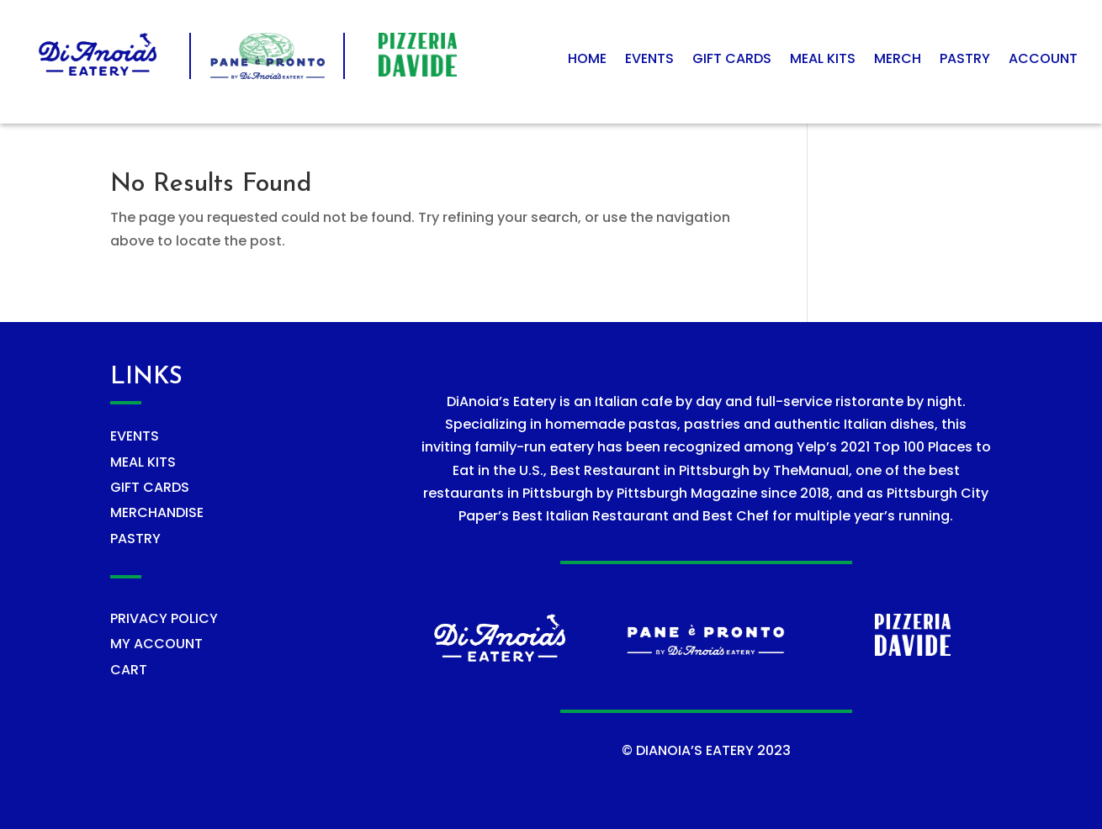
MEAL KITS (143, 462)
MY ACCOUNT (156, 643)
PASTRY (135, 538)
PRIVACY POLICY (164, 618)
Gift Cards (731, 60)
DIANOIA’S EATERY (695, 750)
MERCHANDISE (157, 512)
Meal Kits (823, 60)
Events (649, 60)
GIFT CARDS (149, 487)
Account (1043, 60)
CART (128, 669)
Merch (897, 60)
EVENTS (134, 436)
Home (587, 60)
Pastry (965, 60)
